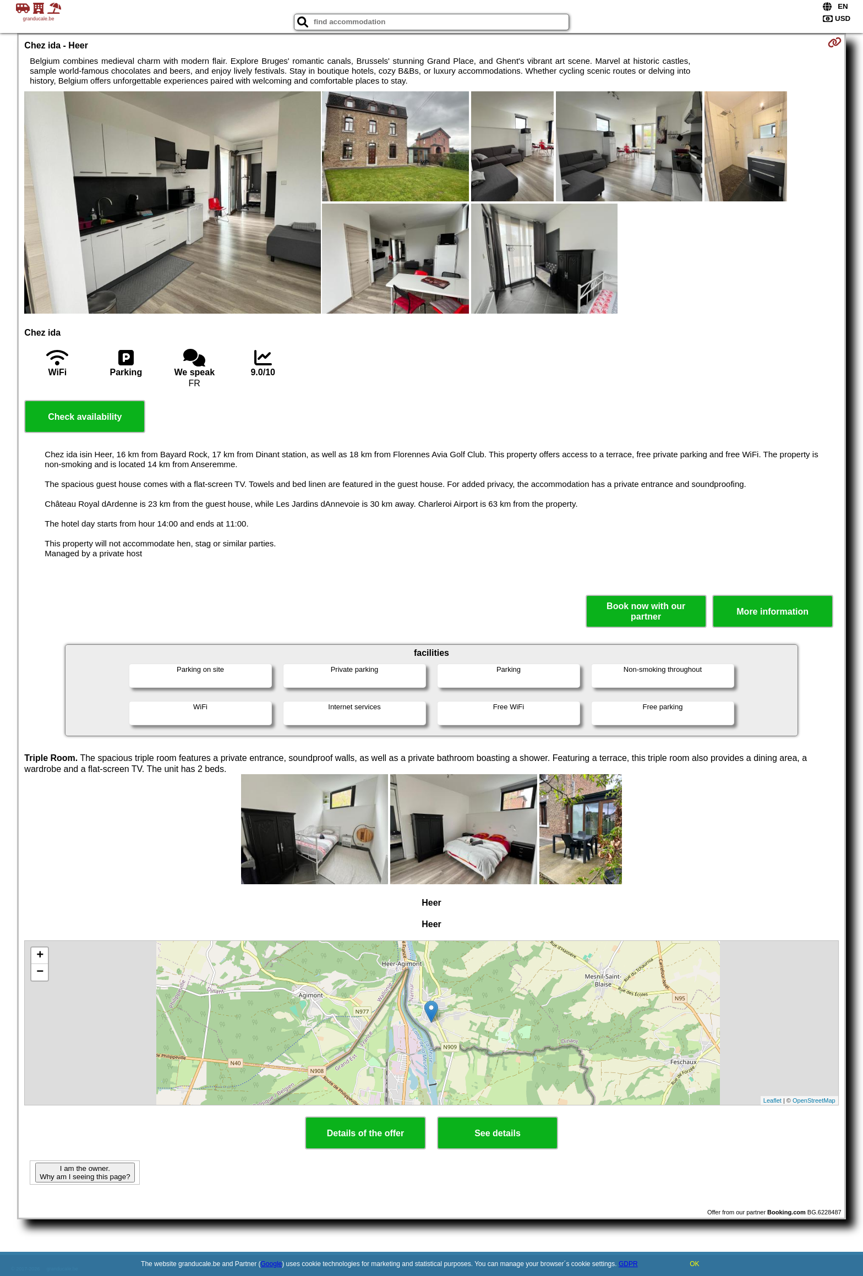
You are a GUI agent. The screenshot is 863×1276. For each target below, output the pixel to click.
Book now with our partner (646, 611)
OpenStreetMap (814, 1100)
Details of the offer (365, 1133)
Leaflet (772, 1100)
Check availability (85, 416)
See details (497, 1133)
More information (772, 611)
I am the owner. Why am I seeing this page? (85, 1172)
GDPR (628, 1264)
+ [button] (39, 956)
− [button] (39, 972)
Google (271, 1264)
